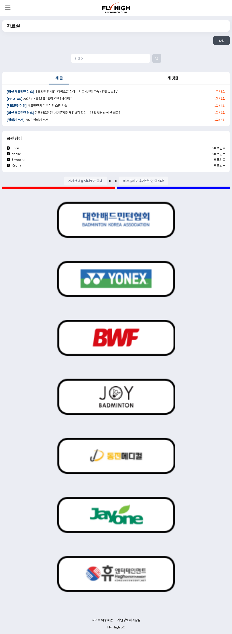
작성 (221, 40)
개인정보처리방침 (128, 620)
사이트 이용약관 (102, 620)
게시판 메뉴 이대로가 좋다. (85, 180)
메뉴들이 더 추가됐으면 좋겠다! (143, 180)
